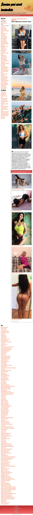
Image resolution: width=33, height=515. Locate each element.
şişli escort (3, 26)
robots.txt (16, 511)
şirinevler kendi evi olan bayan (21, 172)
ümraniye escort (4, 22)
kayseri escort (3, 25)
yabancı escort (14, 171)
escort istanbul (3, 29)
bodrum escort (3, 28)
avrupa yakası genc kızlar (20, 171)
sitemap (16, 512)
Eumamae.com (4, 20)
